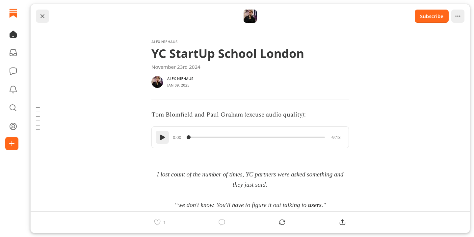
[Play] (162, 137)
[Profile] (13, 126)
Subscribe (431, 16)
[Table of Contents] (37, 118)
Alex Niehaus (164, 41)
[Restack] (282, 222)
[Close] (42, 16)
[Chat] (13, 71)
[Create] (11, 143)
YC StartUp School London (227, 53)
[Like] (159, 222)
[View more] (457, 16)
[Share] (342, 222)
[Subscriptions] (13, 53)
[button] (13, 34)
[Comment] (221, 222)
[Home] (13, 13)
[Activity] (13, 89)
